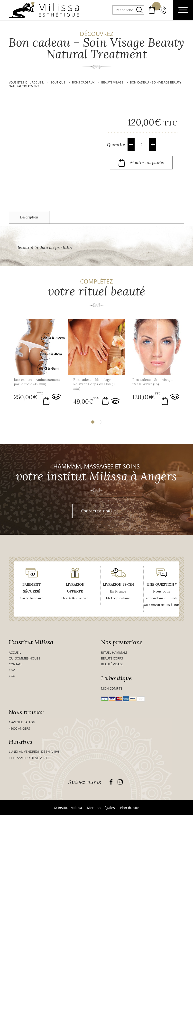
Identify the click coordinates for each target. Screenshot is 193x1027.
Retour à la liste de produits (44, 247)
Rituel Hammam (114, 654)
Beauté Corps (112, 660)
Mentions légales (101, 809)
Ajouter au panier (147, 162)
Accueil (15, 654)
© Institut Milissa (68, 809)
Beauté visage (112, 665)
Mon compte (111, 690)
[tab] (29, 217)
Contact (16, 665)
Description (29, 217)
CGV (12, 671)
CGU (12, 677)
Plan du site (129, 809)
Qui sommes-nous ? (24, 660)
